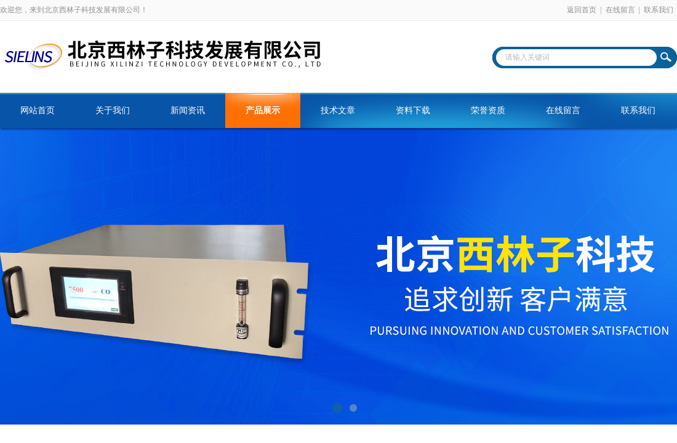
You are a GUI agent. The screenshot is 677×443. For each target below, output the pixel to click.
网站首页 (37, 110)
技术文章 (338, 110)
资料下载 (413, 110)
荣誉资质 (488, 110)
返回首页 (581, 10)
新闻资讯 (187, 110)
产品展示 (263, 110)
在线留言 (620, 10)
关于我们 (112, 110)
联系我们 (658, 10)
